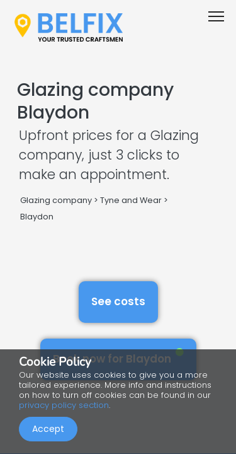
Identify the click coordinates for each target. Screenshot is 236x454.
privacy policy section (64, 405)
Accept (48, 428)
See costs (118, 301)
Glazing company (56, 200)
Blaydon (36, 216)
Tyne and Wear (131, 200)
